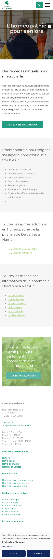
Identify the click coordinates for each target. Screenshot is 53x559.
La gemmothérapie (17, 304)
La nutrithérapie (15, 312)
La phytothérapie (16, 296)
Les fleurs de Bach (17, 316)
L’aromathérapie (16, 300)
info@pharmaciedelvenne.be (16, 425)
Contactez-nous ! (24, 376)
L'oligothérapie (9, 508)
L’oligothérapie (15, 308)
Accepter (38, 553)
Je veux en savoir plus (22, 124)
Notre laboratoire (10, 464)
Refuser (13, 553)
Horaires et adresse (11, 467)
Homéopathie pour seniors (15, 483)
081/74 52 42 (8, 422)
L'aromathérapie (10, 502)
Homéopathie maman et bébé (22, 249)
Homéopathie (9, 473)
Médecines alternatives (15, 493)
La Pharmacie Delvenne (15, 451)
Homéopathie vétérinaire (20, 253)
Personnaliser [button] (8, 546)
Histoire (6, 458)
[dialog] (26, 545)
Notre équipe (9, 461)
